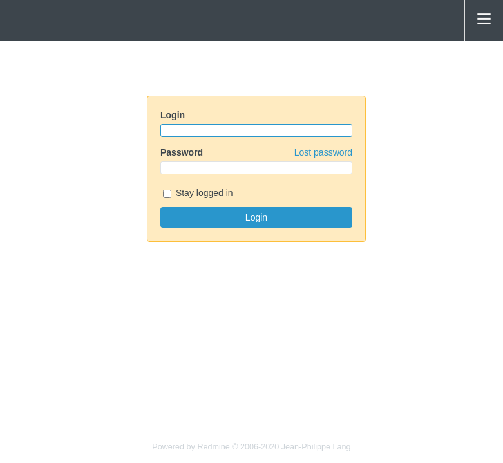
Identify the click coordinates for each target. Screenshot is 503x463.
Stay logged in (198, 194)
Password (256, 152)
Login (172, 115)
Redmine (213, 446)
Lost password (323, 152)
